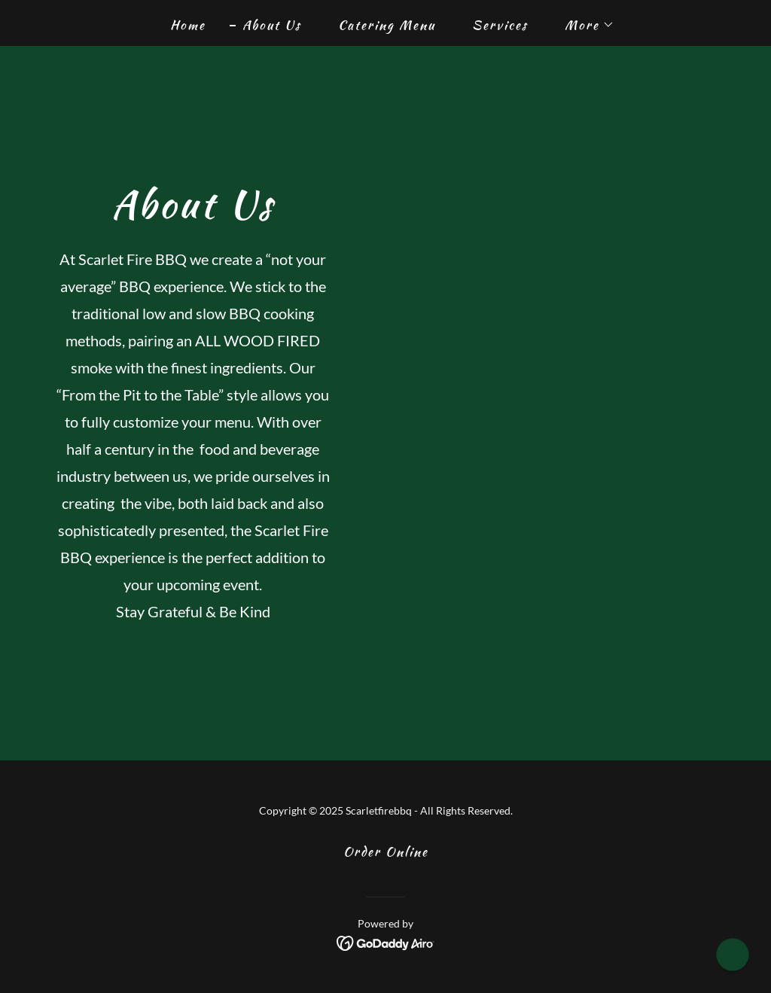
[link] (386, 941)
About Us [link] (271, 25)
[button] (583, 25)
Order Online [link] (385, 851)
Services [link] (500, 25)
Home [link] (188, 25)
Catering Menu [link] (386, 25)
